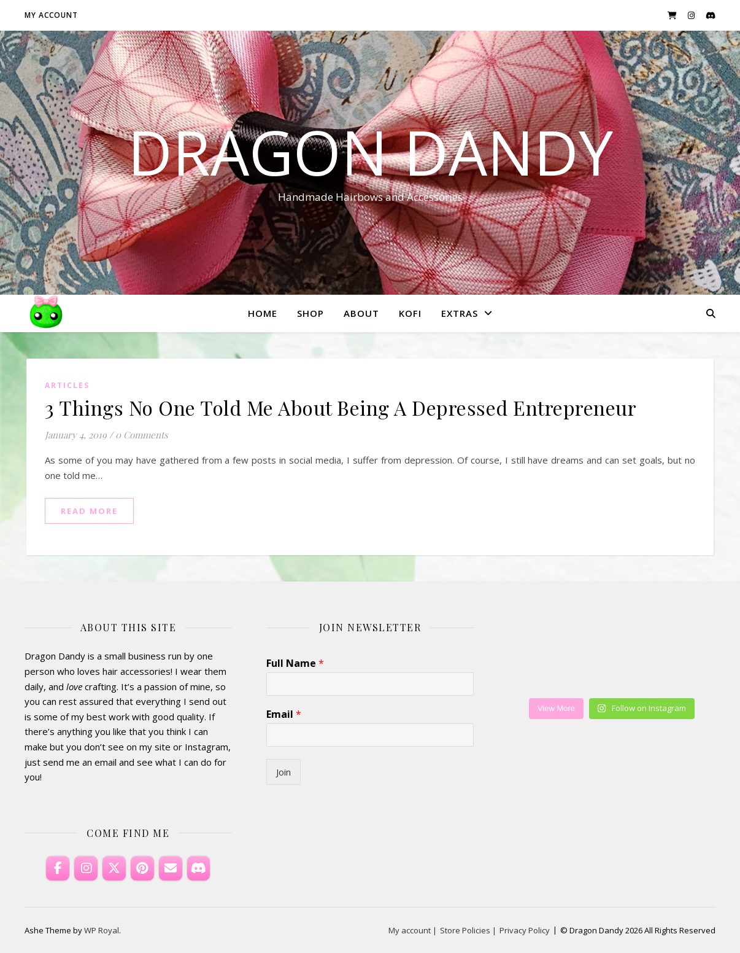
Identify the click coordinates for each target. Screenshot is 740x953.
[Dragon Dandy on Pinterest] (142, 868)
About (361, 313)
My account (51, 15)
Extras (459, 313)
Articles (67, 385)
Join (283, 772)
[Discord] (199, 868)
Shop (310, 313)
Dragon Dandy (370, 151)
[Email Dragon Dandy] (170, 868)
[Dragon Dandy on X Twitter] (114, 868)
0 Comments (141, 435)
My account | (412, 930)
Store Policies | (468, 930)
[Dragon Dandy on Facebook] (57, 868)
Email (283, 714)
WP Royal (101, 930)
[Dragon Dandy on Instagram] (86, 868)
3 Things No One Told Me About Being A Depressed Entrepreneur (340, 407)
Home (262, 313)
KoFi (410, 313)
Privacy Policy (524, 930)
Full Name (295, 663)
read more (89, 510)
